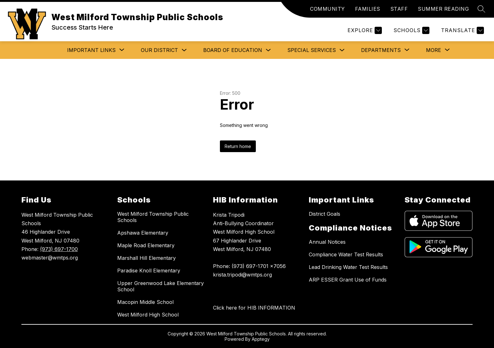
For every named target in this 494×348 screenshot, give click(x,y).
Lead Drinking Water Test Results (348, 267)
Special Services (311, 50)
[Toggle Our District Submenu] (184, 50)
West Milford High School (148, 314)
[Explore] (364, 30)
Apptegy (261, 339)
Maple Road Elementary (146, 245)
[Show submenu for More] (433, 50)
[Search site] (481, 9)
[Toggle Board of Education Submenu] (268, 50)
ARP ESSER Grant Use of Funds (348, 280)
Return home (238, 146)
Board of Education (232, 50)
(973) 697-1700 (59, 249)
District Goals (324, 214)
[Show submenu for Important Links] (91, 50)
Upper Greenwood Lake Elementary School (160, 286)
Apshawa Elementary (142, 233)
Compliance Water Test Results (346, 254)
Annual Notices (327, 242)
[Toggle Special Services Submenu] (342, 50)
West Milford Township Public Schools (153, 217)
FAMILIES (367, 9)
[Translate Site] (461, 30)
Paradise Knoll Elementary (148, 270)
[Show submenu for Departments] (381, 50)
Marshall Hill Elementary (146, 258)
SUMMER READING (443, 9)
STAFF (399, 9)
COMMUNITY (327, 9)
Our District (159, 50)
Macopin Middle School (145, 302)
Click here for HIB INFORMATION (254, 308)
